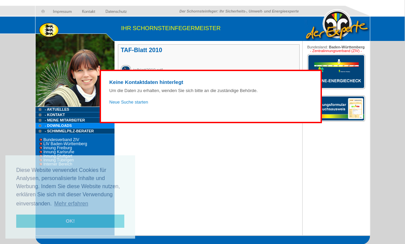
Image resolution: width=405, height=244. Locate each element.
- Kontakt (54, 115)
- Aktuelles (56, 109)
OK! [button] (70, 221)
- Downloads (58, 126)
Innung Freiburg (58, 148)
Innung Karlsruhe (59, 152)
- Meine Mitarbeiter (65, 120)
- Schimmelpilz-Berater (69, 131)
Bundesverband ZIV (61, 139)
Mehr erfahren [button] (71, 203)
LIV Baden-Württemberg (65, 143)
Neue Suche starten (128, 102)
